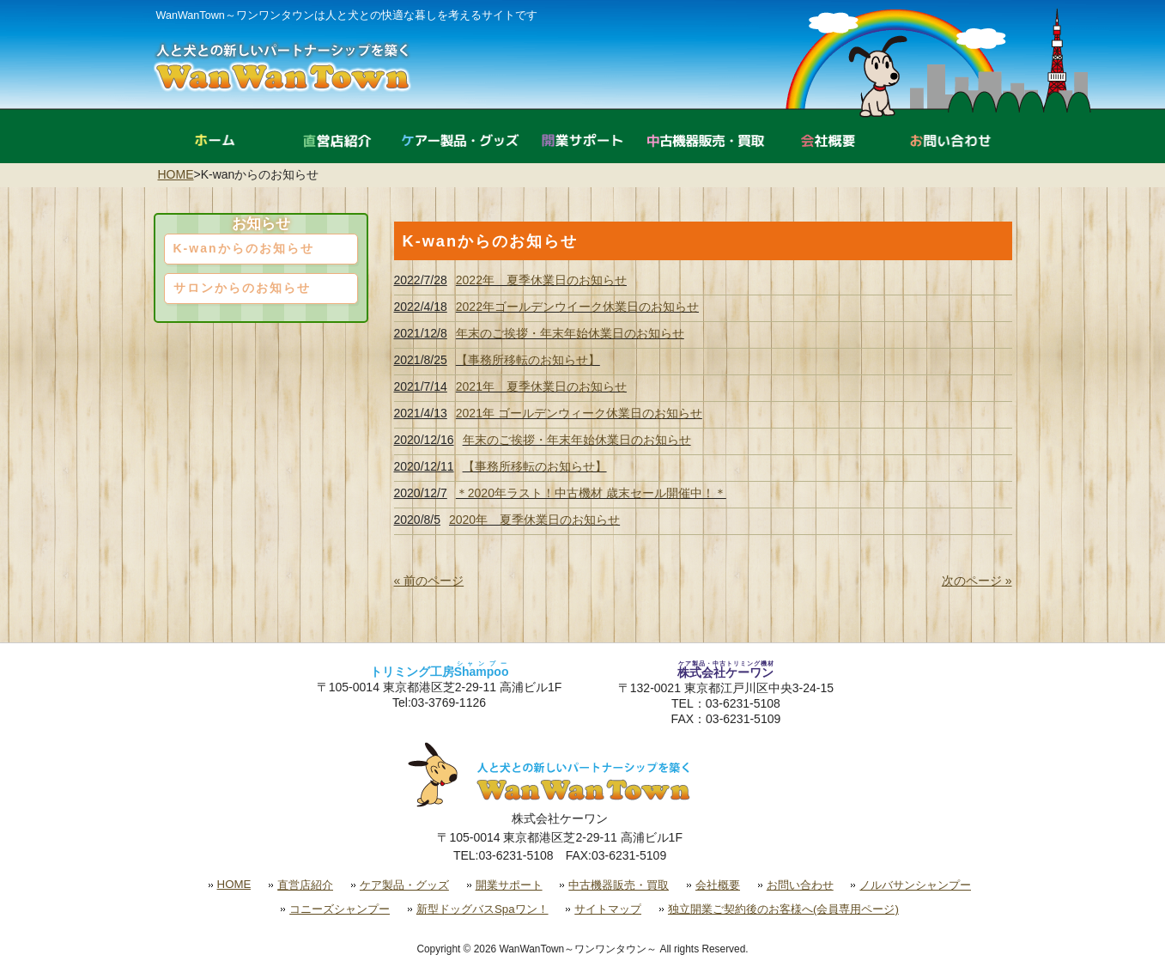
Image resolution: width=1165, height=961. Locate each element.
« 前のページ (429, 580)
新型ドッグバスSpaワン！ (482, 909)
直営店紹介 (305, 885)
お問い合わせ (800, 885)
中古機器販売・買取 (618, 885)
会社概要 (717, 885)
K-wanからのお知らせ (243, 248)
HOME (176, 174)
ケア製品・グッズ (404, 885)
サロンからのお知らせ (242, 288)
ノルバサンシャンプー (915, 885)
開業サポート (509, 885)
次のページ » (977, 580)
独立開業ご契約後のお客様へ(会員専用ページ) (783, 909)
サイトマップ (607, 909)
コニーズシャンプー (339, 909)
